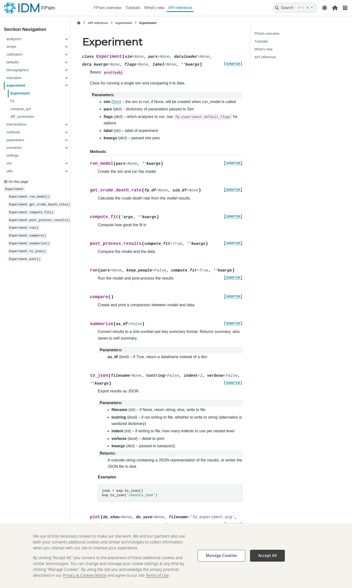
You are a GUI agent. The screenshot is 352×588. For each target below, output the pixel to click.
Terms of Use (157, 582)
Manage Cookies (221, 562)
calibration (14, 54)
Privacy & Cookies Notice (85, 582)
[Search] (295, 8)
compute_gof (20, 109)
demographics (17, 70)
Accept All (267, 562)
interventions (16, 124)
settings (12, 155)
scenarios (14, 148)
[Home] (78, 22)
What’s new (154, 8)
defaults (12, 62)
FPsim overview (107, 8)
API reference (180, 8)
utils (9, 171)
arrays (11, 46)
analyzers (14, 39)
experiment (15, 85)
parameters (15, 140)
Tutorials (132, 8)
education (14, 78)
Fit (12, 101)
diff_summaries (22, 116)
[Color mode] (325, 8)
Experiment (19, 93)
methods (13, 132)
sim (9, 163)
